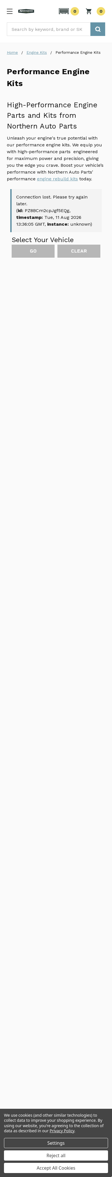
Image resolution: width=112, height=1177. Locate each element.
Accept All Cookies (56, 1168)
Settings (56, 1143)
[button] (68, 11)
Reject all (56, 1155)
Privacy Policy (62, 1130)
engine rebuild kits (57, 178)
